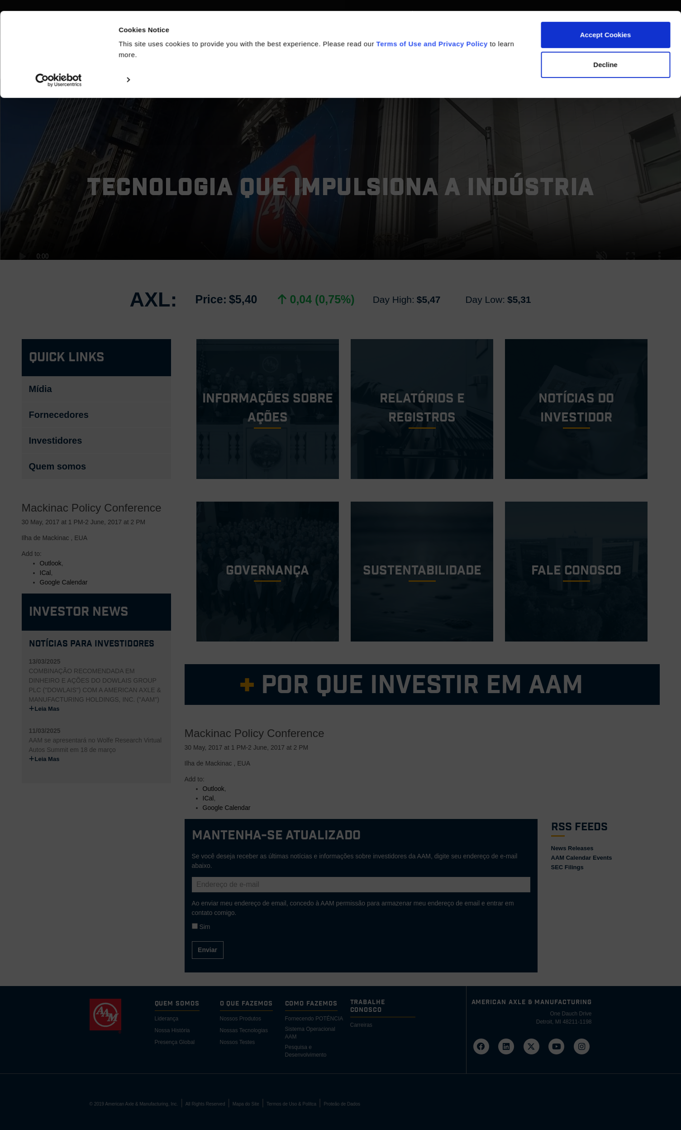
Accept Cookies (605, 24)
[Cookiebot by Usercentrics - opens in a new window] (58, 69)
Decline (605, 53)
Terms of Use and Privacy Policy (432, 33)
